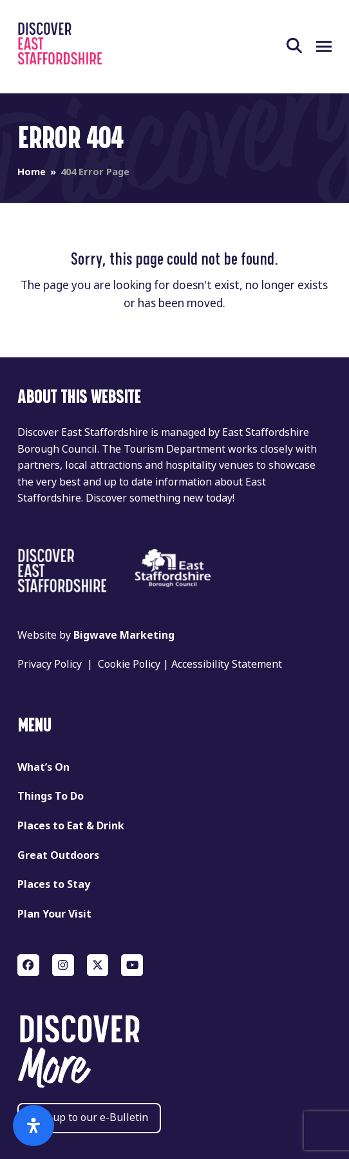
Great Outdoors (58, 855)
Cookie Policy (129, 664)
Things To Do (50, 796)
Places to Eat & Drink (70, 825)
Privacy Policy (49, 664)
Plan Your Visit (54, 914)
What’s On (43, 767)
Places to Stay (53, 884)
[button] (301, 46)
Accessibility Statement (226, 664)
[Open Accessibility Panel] (33, 1125)
